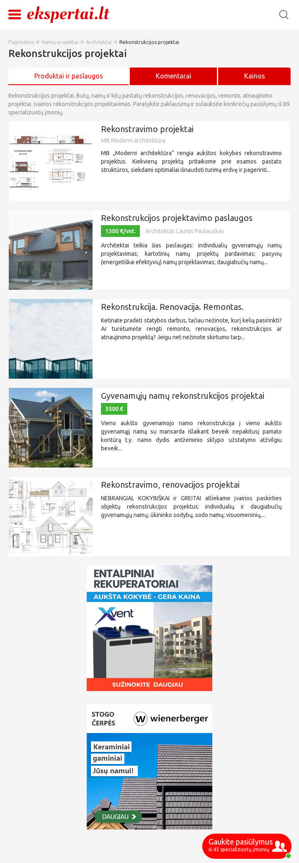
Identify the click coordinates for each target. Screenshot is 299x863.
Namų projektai (59, 42)
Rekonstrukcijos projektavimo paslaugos (177, 218)
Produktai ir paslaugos (68, 76)
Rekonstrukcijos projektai (149, 42)
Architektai (99, 42)
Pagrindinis (21, 42)
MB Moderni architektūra (133, 140)
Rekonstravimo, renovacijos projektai (170, 484)
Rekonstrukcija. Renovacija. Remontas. (172, 307)
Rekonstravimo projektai (147, 129)
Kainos (254, 76)
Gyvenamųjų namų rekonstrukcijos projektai (182, 395)
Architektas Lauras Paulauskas (184, 231)
